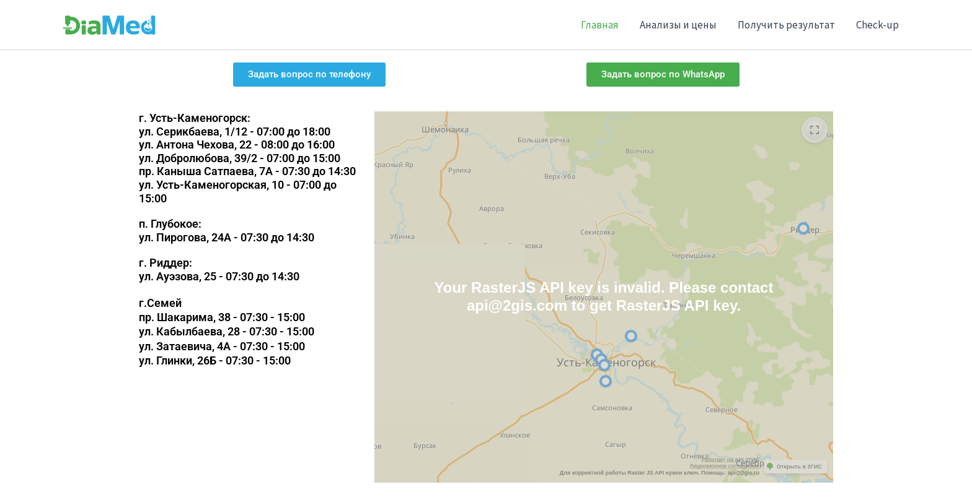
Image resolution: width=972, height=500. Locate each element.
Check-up (877, 25)
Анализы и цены (678, 25)
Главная (600, 25)
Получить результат (786, 25)
